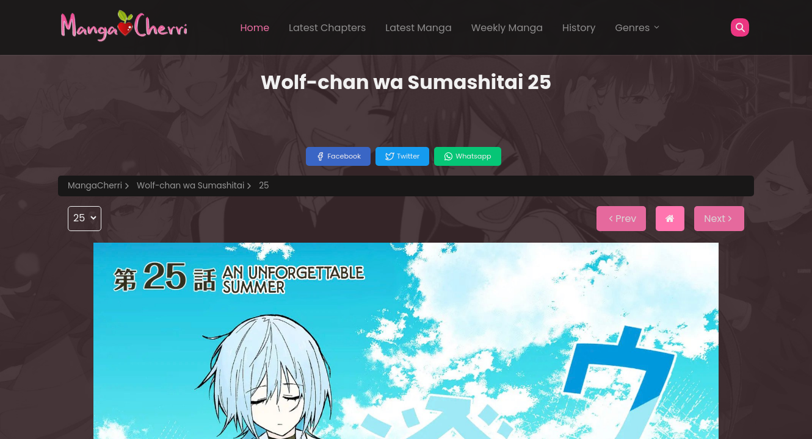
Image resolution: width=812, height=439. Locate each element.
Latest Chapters (327, 28)
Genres (638, 28)
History (578, 28)
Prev (621, 218)
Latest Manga (418, 28)
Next (719, 218)
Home (254, 28)
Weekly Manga (507, 28)
